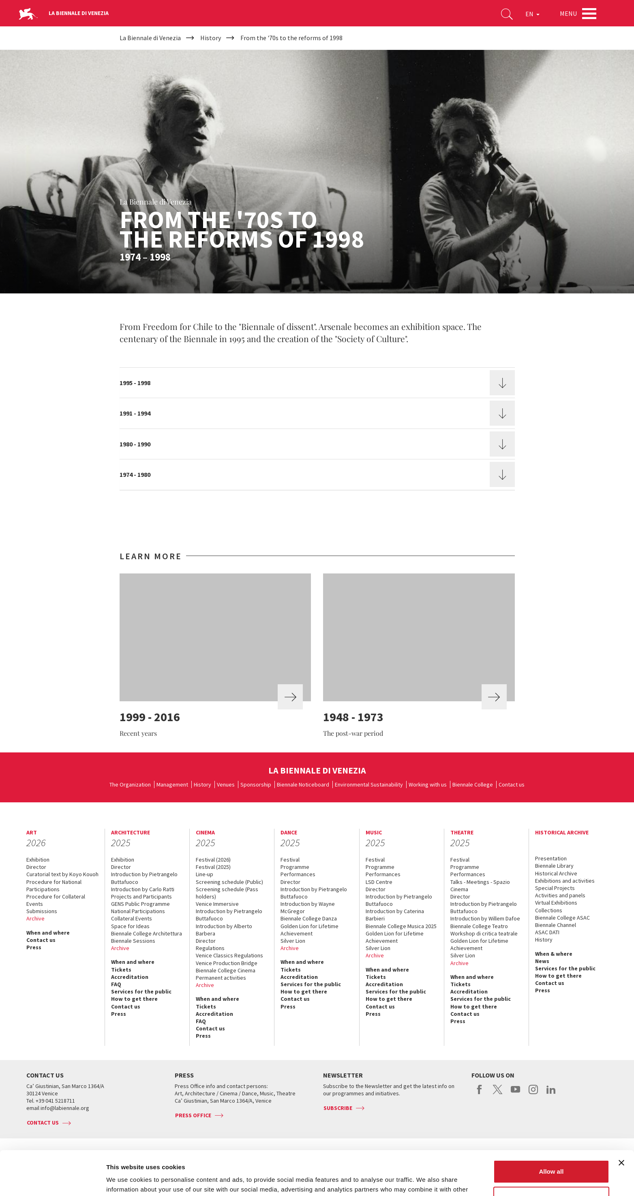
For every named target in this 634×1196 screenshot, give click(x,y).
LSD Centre (379, 882)
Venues (226, 784)
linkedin (551, 1093)
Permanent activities (221, 977)
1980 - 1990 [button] (135, 444)
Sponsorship (255, 784)
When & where (553, 953)
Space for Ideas (130, 926)
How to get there (134, 998)
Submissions (41, 911)
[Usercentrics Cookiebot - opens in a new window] (52, 1180)
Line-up (204, 874)
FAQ (116, 984)
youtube (515, 1093)
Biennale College (472, 784)
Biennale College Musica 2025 (401, 926)
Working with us (428, 784)
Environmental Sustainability (369, 784)
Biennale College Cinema (225, 970)
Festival (290, 859)
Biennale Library (554, 865)
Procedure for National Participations (53, 885)
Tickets (121, 969)
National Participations (138, 911)
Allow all (551, 1130)
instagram (533, 1093)
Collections (548, 910)
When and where (48, 932)
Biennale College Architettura (146, 933)
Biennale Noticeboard (303, 784)
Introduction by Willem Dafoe (485, 918)
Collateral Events (131, 918)
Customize (551, 1156)
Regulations (210, 948)
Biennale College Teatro (479, 926)
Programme (295, 867)
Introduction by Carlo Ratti (142, 889)
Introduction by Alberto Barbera (224, 929)
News (542, 961)
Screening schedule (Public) (229, 882)
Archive (35, 918)
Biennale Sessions (133, 940)
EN (532, 14)
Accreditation (129, 977)
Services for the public (141, 991)
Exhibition (37, 859)
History (202, 784)
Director (36, 867)
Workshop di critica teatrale (484, 933)
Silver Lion (293, 940)
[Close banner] (621, 1121)
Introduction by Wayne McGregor (308, 907)
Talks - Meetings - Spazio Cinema (480, 885)
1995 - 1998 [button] (135, 383)
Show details (125, 1180)
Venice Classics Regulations (229, 955)
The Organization (130, 784)
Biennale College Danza (309, 918)
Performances (298, 874)
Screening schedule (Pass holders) (227, 893)
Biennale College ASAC (562, 917)
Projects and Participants (141, 896)
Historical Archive (556, 873)
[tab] (317, 383)
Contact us (512, 784)
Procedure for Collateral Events (55, 900)
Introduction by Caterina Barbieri (395, 914)
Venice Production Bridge (226, 963)
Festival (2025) (213, 867)
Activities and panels (560, 895)
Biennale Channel (555, 925)
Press (33, 947)
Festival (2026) (213, 859)
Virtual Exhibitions (556, 902)
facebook (479, 1093)
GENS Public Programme (140, 903)
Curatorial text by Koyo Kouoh (62, 874)
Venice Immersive (217, 903)
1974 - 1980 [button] (135, 474)
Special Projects (555, 888)
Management (172, 784)
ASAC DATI (547, 932)
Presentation (551, 858)
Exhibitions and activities (565, 880)
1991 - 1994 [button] (135, 413)
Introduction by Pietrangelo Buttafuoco (144, 878)
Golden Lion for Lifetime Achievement (309, 929)
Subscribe (337, 1108)
